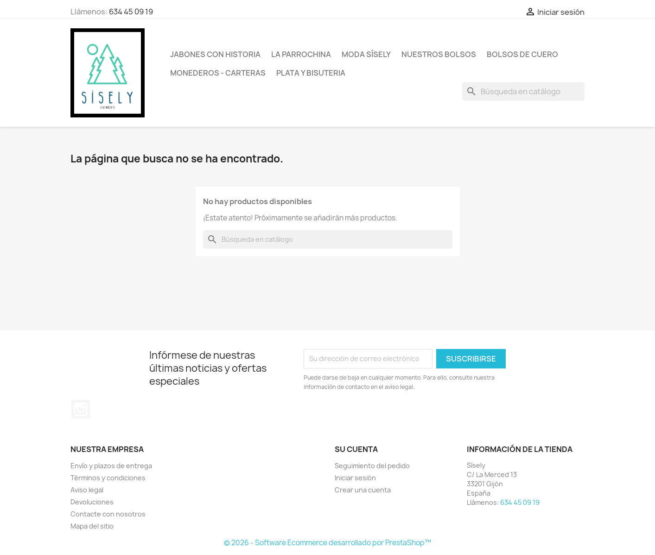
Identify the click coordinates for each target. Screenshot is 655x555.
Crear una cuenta (363, 489)
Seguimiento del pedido (372, 465)
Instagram (80, 409)
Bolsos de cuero (522, 54)
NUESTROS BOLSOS (438, 54)
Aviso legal (86, 489)
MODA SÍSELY (366, 54)
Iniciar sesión (355, 477)
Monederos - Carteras (218, 73)
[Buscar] (523, 91)
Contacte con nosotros (108, 514)
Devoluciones (92, 501)
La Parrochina (301, 54)
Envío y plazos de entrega (111, 465)
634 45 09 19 (131, 11)
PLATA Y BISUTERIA (310, 73)
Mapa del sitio (92, 526)
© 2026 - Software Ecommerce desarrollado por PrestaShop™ (327, 543)
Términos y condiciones (108, 477)
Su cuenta (356, 449)
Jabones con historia (215, 54)
